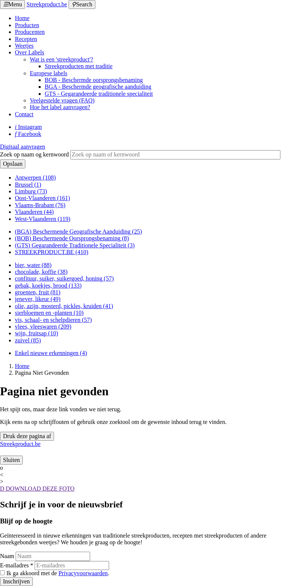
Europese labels (48, 73)
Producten (27, 25)
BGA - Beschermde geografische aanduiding (98, 86)
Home (22, 18)
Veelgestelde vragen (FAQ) (62, 100)
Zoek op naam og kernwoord (34, 154)
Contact (24, 114)
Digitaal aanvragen (22, 146)
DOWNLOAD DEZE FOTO (37, 488)
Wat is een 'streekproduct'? (61, 59)
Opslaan (12, 164)
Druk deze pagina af (27, 436)
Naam (7, 556)
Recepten (26, 39)
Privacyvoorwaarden (83, 573)
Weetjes (24, 45)
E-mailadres (16, 565)
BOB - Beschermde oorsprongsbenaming (94, 80)
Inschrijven (16, 581)
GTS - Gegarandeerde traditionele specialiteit (99, 94)
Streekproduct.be (46, 4)
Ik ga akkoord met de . (57, 573)
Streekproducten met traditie (78, 66)
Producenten (30, 32)
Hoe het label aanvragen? (60, 107)
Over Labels (29, 52)
